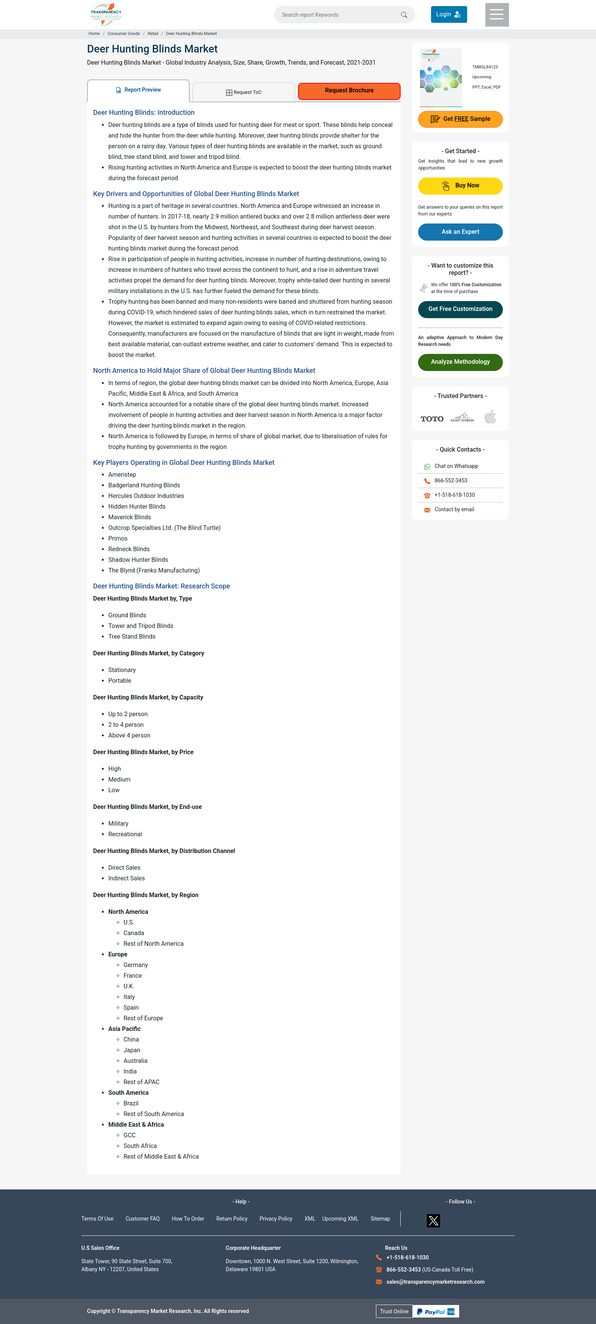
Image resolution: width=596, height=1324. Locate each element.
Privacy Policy (276, 1219)
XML (309, 1219)
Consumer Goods (124, 33)
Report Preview (138, 90)
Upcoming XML (340, 1219)
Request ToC (244, 92)
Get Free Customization (460, 308)
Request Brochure (349, 90)
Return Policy (231, 1219)
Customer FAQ (143, 1219)
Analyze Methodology (460, 361)
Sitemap (380, 1219)
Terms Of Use (97, 1219)
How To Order (188, 1219)
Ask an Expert (460, 231)
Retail (153, 33)
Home (94, 33)
